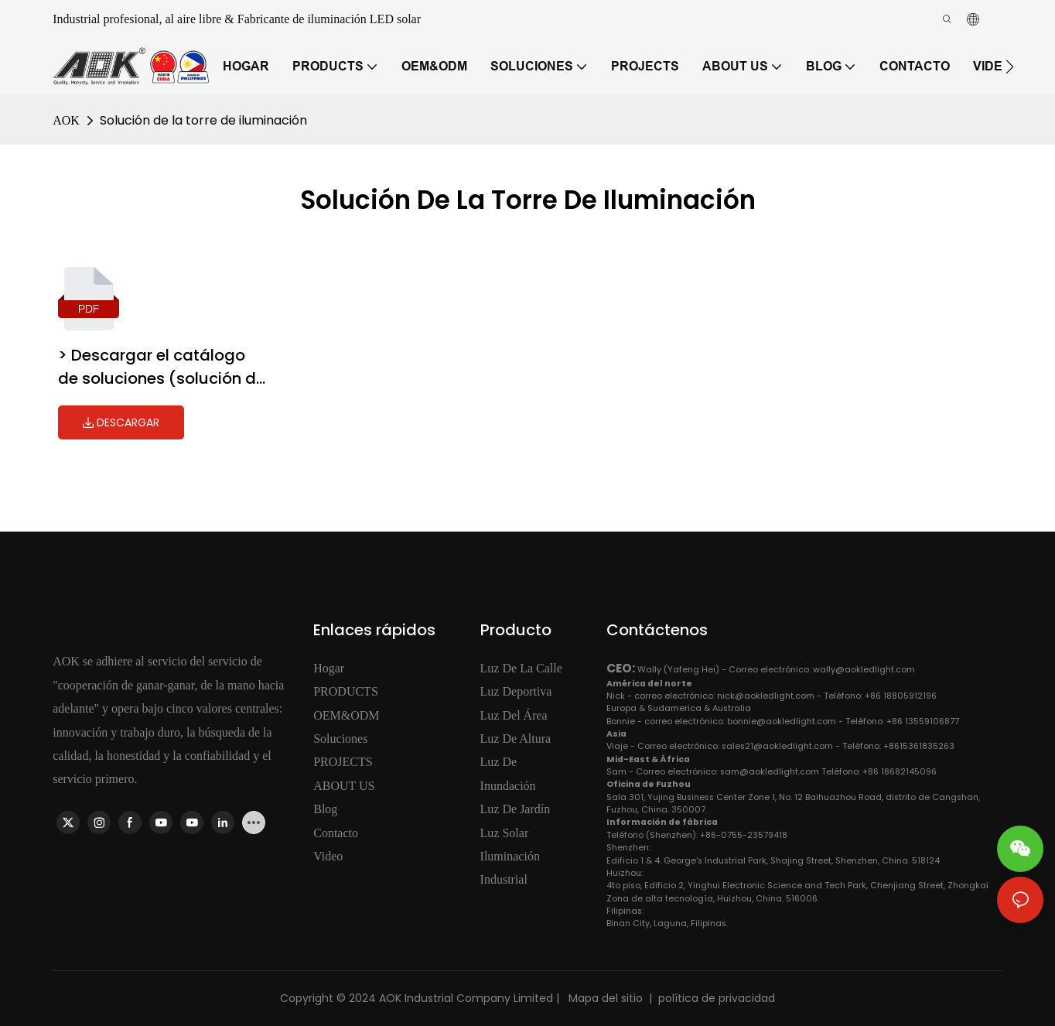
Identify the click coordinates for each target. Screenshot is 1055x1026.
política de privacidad (716, 998)
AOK (66, 120)
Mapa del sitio (604, 998)
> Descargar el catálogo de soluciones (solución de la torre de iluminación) (161, 367)
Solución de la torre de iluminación (203, 120)
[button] (1009, 67)
